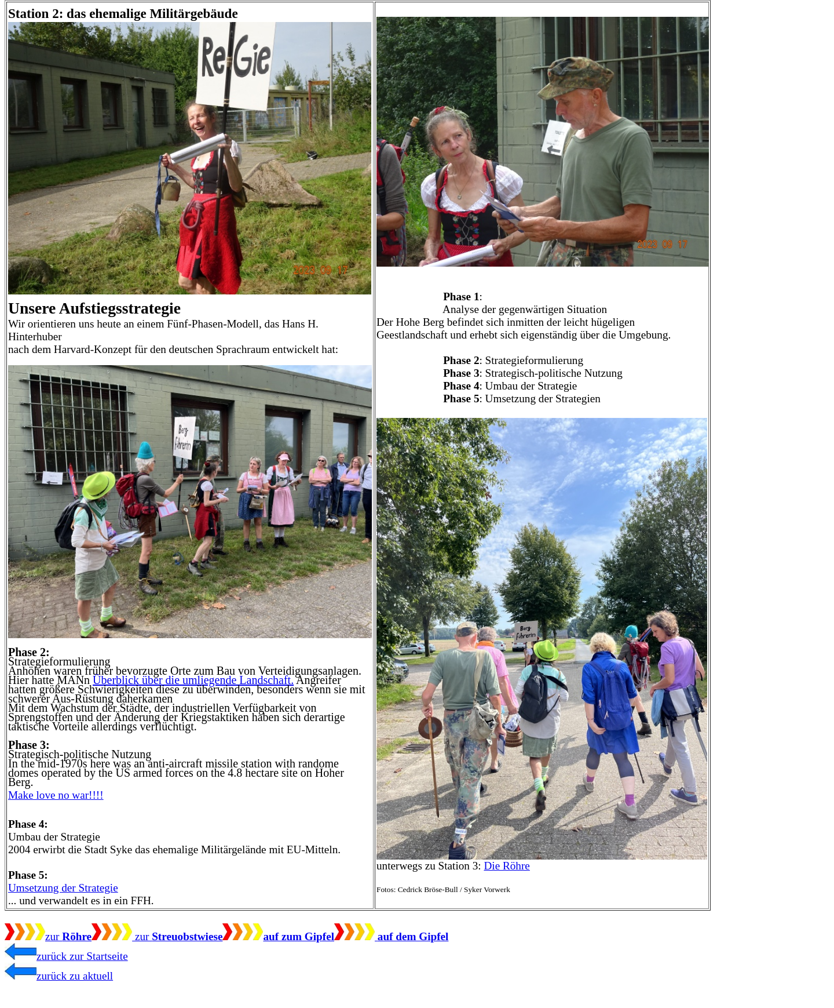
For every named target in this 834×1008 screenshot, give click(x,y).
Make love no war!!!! (56, 795)
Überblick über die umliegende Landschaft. (193, 680)
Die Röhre (506, 866)
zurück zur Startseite (66, 956)
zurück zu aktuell (59, 976)
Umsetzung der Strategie (63, 888)
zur (48, 936)
